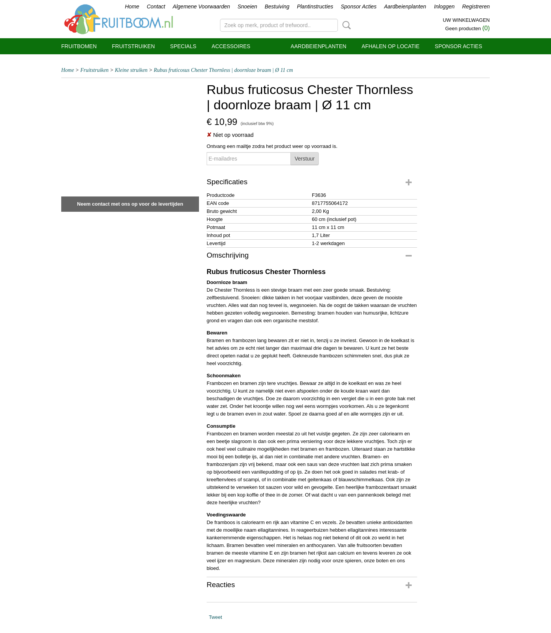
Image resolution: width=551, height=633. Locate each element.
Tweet (215, 617)
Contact (156, 6)
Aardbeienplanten (405, 6)
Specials (183, 46)
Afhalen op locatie (390, 46)
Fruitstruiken (133, 46)
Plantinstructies (315, 6)
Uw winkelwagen (466, 20)
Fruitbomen (79, 46)
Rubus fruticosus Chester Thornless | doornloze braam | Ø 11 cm (223, 70)
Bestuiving (277, 6)
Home (132, 6)
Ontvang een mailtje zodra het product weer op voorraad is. (272, 146)
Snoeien (247, 6)
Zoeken (345, 25)
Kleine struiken (131, 70)
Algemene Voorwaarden (201, 6)
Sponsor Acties (359, 6)
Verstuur (305, 159)
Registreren (476, 6)
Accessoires (231, 46)
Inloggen (444, 6)
